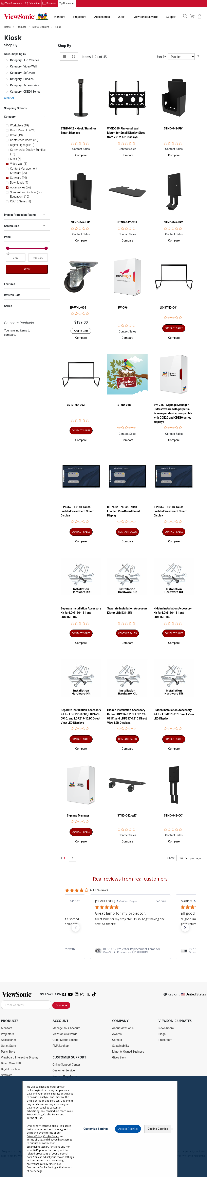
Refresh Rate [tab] (12, 295)
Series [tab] (8, 306)
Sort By (161, 56)
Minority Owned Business (128, 1051)
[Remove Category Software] (7, 73)
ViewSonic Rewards (145, 17)
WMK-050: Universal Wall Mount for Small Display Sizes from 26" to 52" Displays (126, 133)
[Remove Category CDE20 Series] (7, 92)
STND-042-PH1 (174, 128)
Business (51, 3)
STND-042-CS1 (127, 222)
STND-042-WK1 (127, 815)
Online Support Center (66, 1064)
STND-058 (124, 404)
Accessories (102, 17)
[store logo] (26, 16)
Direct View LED (11, 1063)
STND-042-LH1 (81, 222)
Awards (117, 1034)
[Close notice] (172, 1128)
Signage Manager (78, 815)
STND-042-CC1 (174, 815)
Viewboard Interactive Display (19, 1057)
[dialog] (103, 1126)
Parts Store (8, 1051)
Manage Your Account (66, 1028)
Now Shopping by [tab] (15, 54)
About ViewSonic (123, 1028)
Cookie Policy (51, 1114)
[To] (38, 258)
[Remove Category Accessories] (7, 85)
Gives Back (119, 1057)
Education (34, 3)
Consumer (68, 3)
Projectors (79, 17)
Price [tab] (7, 237)
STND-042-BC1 (174, 222)
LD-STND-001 (168, 307)
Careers (117, 1040)
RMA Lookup (61, 1046)
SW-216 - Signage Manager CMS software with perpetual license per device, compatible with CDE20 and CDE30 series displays (173, 413)
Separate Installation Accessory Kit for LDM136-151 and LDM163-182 (81, 613)
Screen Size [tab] (11, 226)
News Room (166, 1028)
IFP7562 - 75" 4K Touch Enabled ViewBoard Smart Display (123, 511)
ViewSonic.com (13, 3)
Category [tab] (10, 117)
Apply (26, 269)
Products (22, 27)
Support (171, 17)
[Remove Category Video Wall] (7, 66)
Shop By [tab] (64, 46)
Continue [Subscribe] (61, 1005)
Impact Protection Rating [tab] (20, 215)
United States (193, 994)
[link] (130, 950)
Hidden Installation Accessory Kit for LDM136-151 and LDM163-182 (173, 613)
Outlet (121, 17)
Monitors (59, 17)
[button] (81, 155)
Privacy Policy (34, 1114)
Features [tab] (9, 284)
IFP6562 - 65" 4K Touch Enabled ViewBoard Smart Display (77, 511)
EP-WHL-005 (78, 307)
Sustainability (120, 1046)
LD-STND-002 (76, 404)
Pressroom (165, 1040)
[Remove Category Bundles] (7, 79)
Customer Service (64, 1070)
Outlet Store (8, 1046)
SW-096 (122, 307)
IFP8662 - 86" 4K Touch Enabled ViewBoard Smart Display (170, 511)
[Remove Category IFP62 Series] (7, 60)
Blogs (162, 1034)
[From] (15, 258)
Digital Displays (41, 27)
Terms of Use (34, 1118)
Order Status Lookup (65, 1040)
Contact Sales (81, 149)
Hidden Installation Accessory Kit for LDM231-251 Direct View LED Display (174, 714)
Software (6, 1075)
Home (7, 27)
